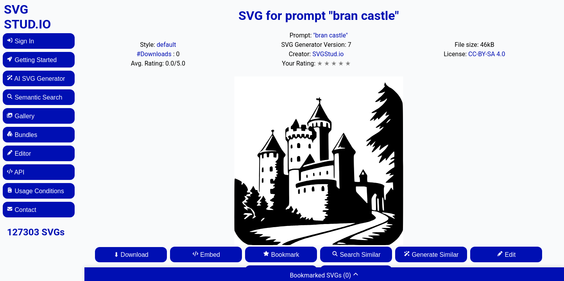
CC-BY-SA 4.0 (486, 54)
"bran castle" (330, 35)
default (166, 44)
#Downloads (154, 54)
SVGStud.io (328, 54)
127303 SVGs (36, 232)
